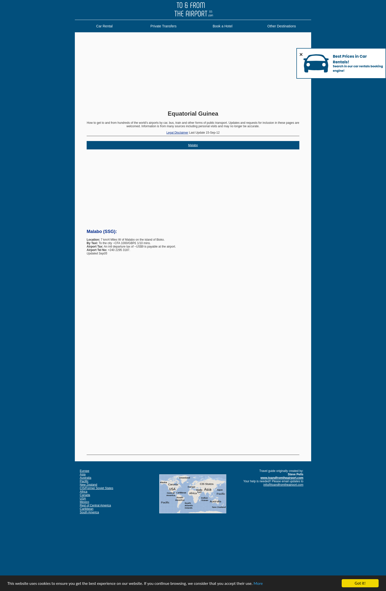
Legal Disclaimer (177, 132)
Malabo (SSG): (102, 231)
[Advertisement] (193, 71)
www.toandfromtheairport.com (281, 478)
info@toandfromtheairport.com (283, 484)
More (258, 583)
